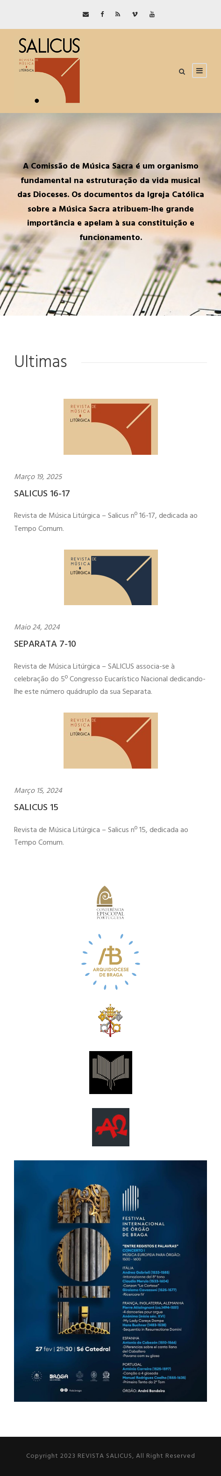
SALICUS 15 (36, 807)
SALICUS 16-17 (42, 494)
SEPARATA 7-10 (45, 644)
